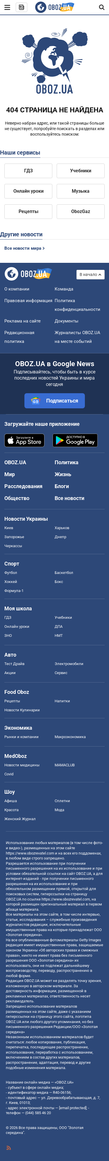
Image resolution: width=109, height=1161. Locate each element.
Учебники (80, 170)
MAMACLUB (65, 765)
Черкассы (13, 546)
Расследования (23, 486)
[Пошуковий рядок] (102, 7)
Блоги (62, 486)
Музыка (81, 191)
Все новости (69, 498)
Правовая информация (28, 300)
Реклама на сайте (22, 321)
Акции (10, 673)
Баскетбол (64, 572)
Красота (11, 810)
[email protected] (72, 1108)
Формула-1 (14, 591)
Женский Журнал (20, 819)
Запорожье (14, 537)
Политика (66, 462)
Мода (59, 810)
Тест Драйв (14, 664)
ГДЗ (28, 170)
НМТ (59, 635)
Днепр (60, 537)
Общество (16, 498)
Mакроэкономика (70, 737)
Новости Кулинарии (22, 710)
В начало (88, 274)
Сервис (61, 673)
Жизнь (63, 474)
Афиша (10, 801)
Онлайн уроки (28, 191)
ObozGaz (80, 211)
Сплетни (62, 801)
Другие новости (21, 234)
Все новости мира (22, 248)
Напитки (62, 701)
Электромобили (69, 664)
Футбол (10, 572)
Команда (64, 289)
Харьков (62, 528)
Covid (8, 774)
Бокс (59, 581)
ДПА (58, 626)
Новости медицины (22, 765)
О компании (16, 289)
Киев (8, 528)
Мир (9, 474)
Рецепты (28, 211)
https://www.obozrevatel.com (30, 853)
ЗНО (8, 635)
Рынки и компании (21, 737)
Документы (66, 321)
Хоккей (10, 581)
